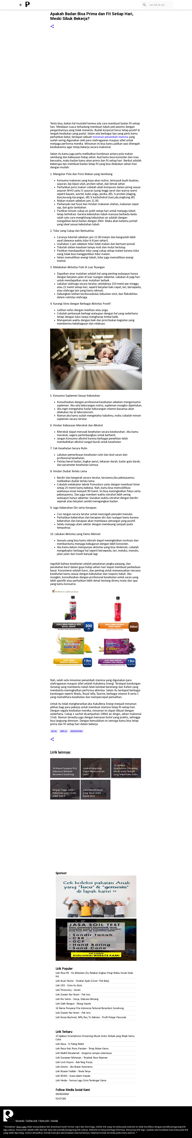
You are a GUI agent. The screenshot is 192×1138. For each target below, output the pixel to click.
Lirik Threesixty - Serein (68, 990)
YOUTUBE (61, 1098)
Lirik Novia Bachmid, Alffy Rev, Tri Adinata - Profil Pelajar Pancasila (91, 1017)
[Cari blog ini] (155, 5)
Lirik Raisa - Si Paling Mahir (70, 1044)
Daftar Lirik (31, 1121)
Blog (54, 731)
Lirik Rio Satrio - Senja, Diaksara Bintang (77, 999)
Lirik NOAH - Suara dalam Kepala (73, 1076)
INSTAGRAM (62, 1094)
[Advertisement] (96, 834)
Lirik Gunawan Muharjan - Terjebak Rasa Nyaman (82, 1057)
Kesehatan (76, 731)
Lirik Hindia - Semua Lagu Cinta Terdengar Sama (81, 1080)
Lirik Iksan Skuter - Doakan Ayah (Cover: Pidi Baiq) (82, 981)
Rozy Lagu (22, 1127)
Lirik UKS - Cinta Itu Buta (69, 985)
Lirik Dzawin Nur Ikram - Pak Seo (73, 994)
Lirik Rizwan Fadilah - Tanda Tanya (73, 1071)
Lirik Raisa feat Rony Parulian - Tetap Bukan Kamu (82, 1048)
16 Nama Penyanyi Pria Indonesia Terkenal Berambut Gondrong (90, 1008)
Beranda (20, 1121)
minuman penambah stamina (110, 137)
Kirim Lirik (44, 1121)
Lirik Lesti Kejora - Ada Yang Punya (74, 1062)
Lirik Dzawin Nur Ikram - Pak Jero (73, 1013)
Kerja (63, 731)
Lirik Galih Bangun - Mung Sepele (73, 1003)
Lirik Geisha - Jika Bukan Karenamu (74, 1067)
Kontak (54, 1121)
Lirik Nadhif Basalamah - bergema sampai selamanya (84, 1053)
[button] (52, 26)
